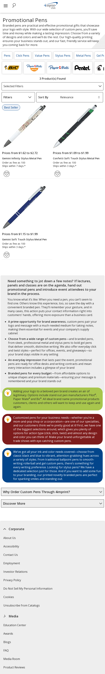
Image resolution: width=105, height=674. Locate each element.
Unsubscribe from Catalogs (22, 606)
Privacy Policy (12, 581)
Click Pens (22, 56)
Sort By (43, 97)
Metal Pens (83, 56)
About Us (9, 538)
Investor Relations (15, 573)
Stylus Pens (62, 56)
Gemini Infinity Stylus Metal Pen (22, 158)
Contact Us (10, 555)
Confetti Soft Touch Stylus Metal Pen (76, 158)
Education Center (14, 625)
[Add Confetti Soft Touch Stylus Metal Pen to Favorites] (57, 174)
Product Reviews (14, 667)
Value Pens (42, 56)
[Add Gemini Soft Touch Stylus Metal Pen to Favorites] (6, 255)
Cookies (9, 598)
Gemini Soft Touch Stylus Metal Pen (24, 239)
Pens (7, 56)
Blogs (7, 642)
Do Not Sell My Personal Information (28, 590)
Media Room (11, 659)
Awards (8, 633)
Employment (11, 563)
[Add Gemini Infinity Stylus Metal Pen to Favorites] (6, 174)
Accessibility (11, 546)
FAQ (6, 650)
